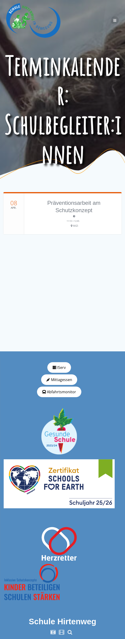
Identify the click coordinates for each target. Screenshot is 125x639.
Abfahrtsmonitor (59, 391)
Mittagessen (59, 379)
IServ (59, 367)
